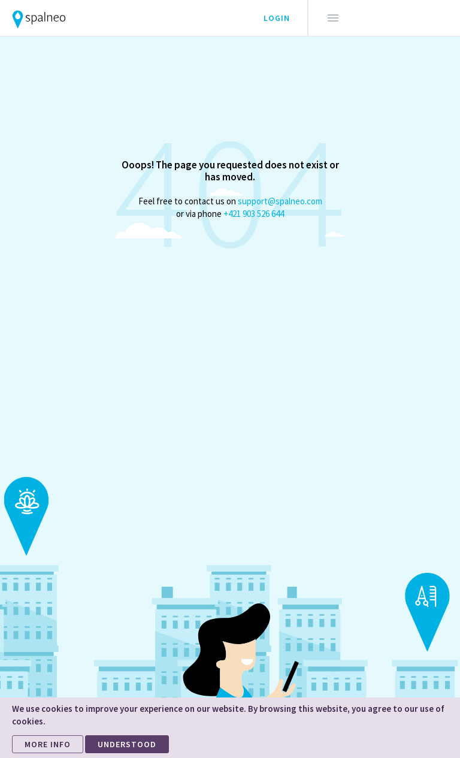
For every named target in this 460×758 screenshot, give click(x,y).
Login (277, 18)
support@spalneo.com (280, 201)
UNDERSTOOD (127, 744)
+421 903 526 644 (253, 213)
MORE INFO (48, 744)
